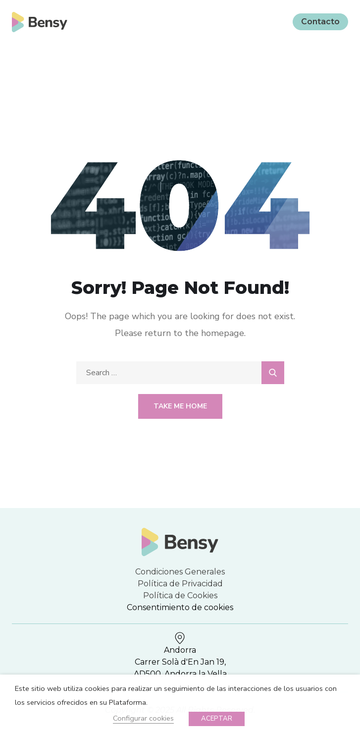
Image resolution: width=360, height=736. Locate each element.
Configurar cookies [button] (143, 718)
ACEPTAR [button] (216, 718)
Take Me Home (180, 406)
